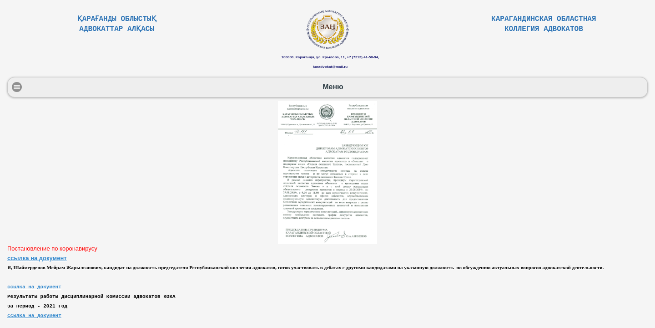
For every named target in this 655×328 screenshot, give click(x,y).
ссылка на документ (37, 258)
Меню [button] (332, 87)
